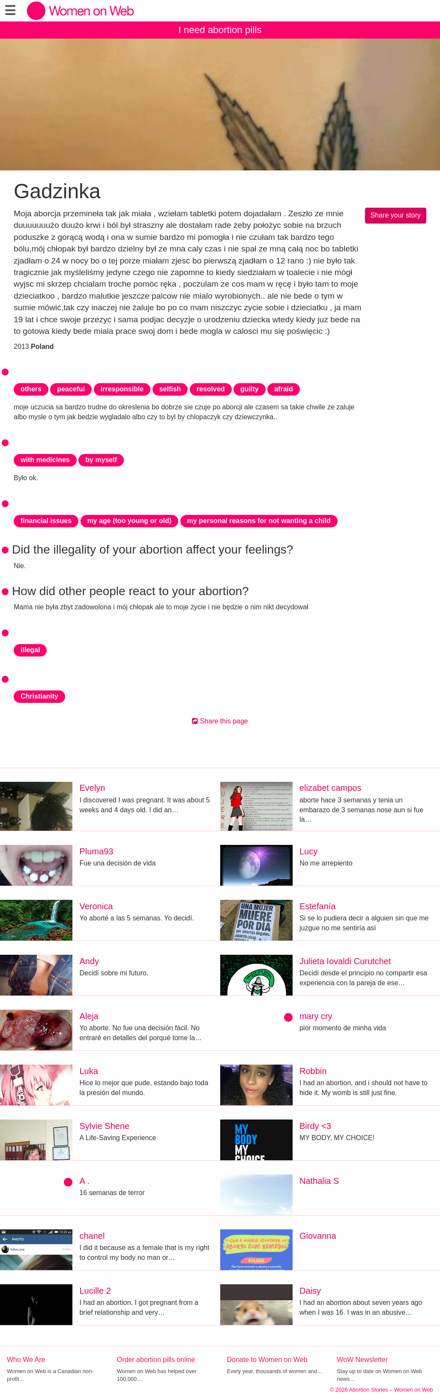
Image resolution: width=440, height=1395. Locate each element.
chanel (92, 1236)
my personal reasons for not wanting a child (259, 520)
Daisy (310, 1290)
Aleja (88, 1016)
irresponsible (122, 389)
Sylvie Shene (104, 1126)
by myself (101, 459)
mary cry (315, 1016)
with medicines (45, 459)
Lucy (308, 851)
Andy (89, 961)
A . (84, 1181)
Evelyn (92, 788)
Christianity (39, 696)
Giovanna (317, 1236)
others (31, 389)
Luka (88, 1071)
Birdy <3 (315, 1126)
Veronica (96, 906)
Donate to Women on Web (267, 1359)
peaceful (71, 389)
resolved (211, 389)
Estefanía (317, 906)
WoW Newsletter (362, 1359)
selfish (170, 389)
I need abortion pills (219, 29)
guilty (249, 389)
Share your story (396, 215)
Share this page (220, 721)
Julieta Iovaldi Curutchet (345, 961)
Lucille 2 (95, 1290)
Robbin (312, 1071)
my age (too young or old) (129, 520)
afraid (283, 389)
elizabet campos (330, 788)
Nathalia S (319, 1181)
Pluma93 (96, 851)
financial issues (46, 520)
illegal (30, 650)
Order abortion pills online (156, 1359)
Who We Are (26, 1359)
